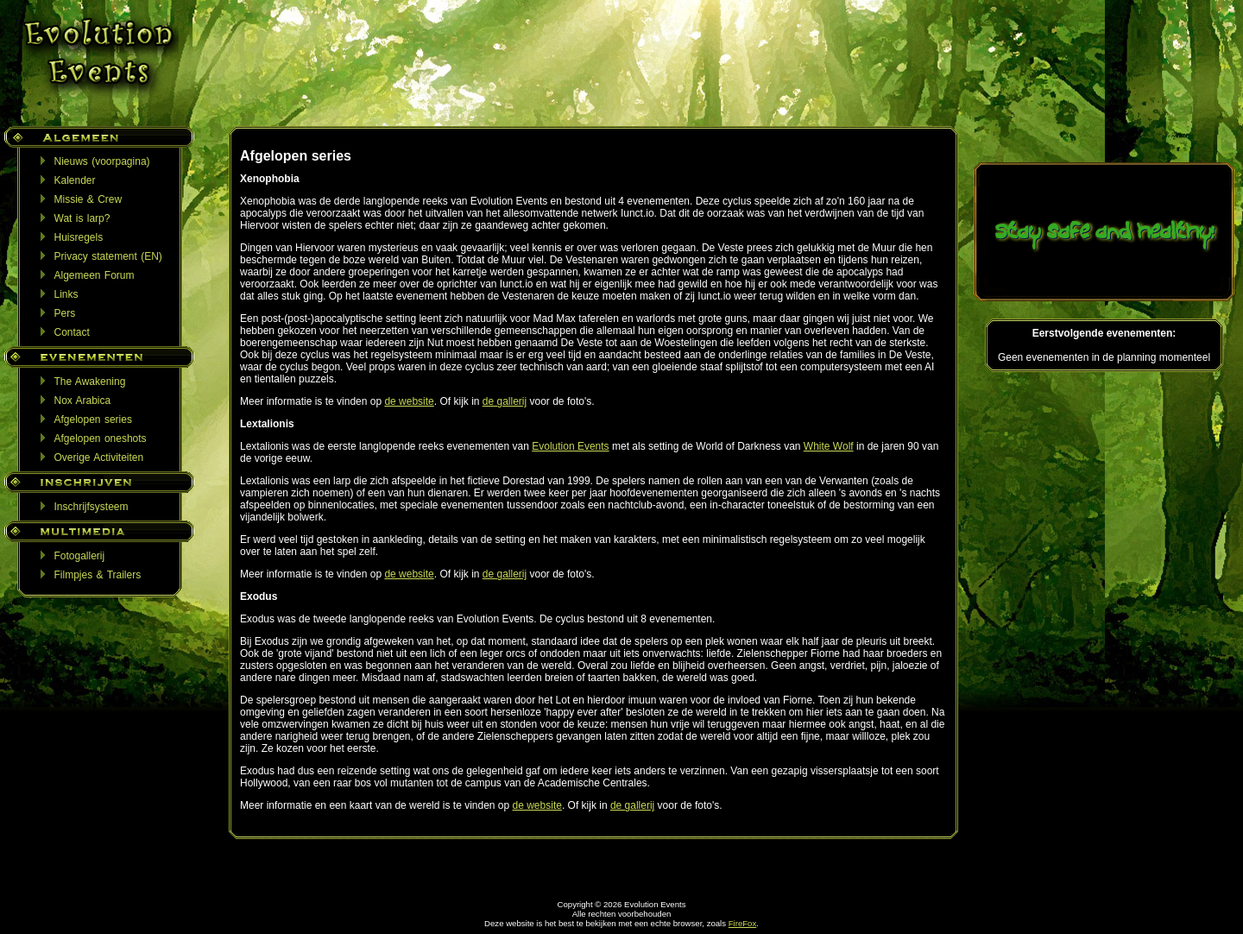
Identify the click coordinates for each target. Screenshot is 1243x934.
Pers (65, 313)
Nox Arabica (82, 400)
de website (408, 401)
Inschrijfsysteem (91, 507)
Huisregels (79, 237)
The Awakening (90, 381)
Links (66, 294)
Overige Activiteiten (99, 457)
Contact (72, 332)
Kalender (75, 180)
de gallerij (505, 401)
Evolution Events (570, 446)
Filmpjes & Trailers (98, 575)
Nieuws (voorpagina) (102, 161)
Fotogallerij (79, 556)
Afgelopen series (93, 419)
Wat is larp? (82, 218)
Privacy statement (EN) (108, 256)
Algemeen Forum (94, 275)
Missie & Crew (88, 199)
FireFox (743, 923)
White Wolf (829, 446)
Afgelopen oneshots (100, 438)
